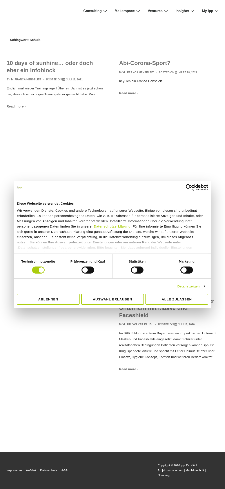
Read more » (16, 106)
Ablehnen (48, 299)
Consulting (95, 11)
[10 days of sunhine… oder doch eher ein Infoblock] (74, 79)
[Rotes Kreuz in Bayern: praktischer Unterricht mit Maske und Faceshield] (186, 324)
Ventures (158, 11)
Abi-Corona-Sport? (145, 63)
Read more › (128, 93)
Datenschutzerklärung (112, 226)
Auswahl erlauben (112, 299)
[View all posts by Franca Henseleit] (26, 79)
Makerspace (128, 11)
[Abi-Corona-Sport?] (187, 72)
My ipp (211, 11)
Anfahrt (31, 470)
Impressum (14, 470)
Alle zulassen (177, 299)
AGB (64, 470)
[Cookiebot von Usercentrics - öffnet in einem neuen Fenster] (189, 187)
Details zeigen (188, 286)
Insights (185, 11)
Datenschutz (48, 470)
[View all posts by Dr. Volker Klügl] (138, 324)
